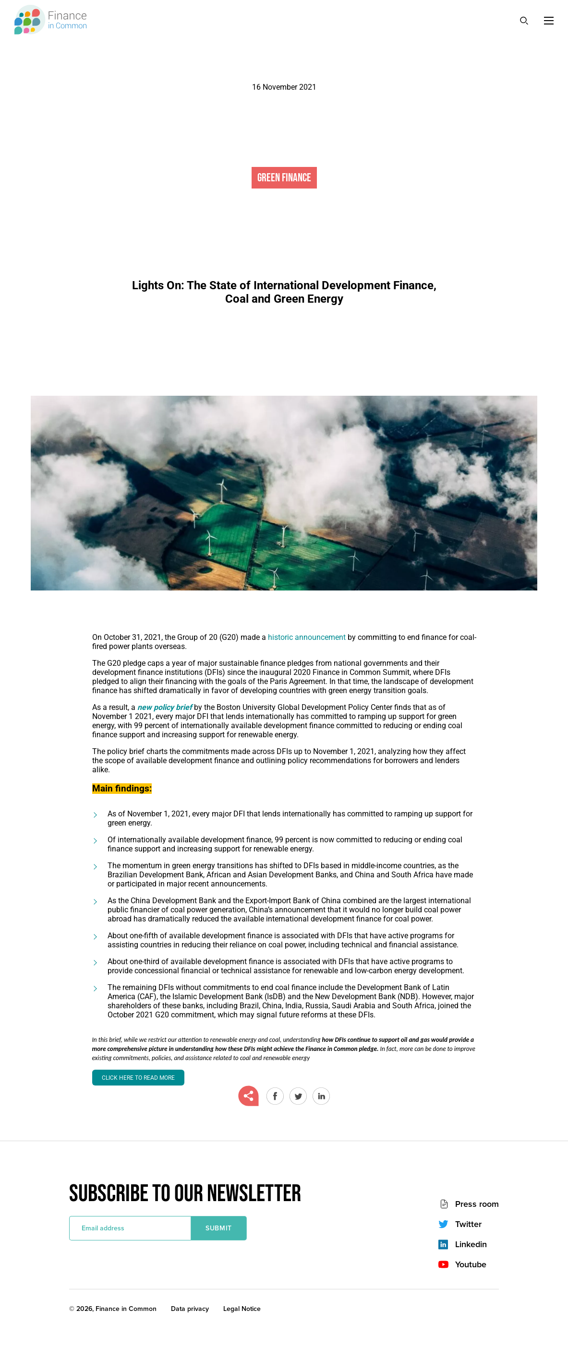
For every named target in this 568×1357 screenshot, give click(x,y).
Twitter (468, 1224)
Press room (477, 1204)
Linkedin (471, 1244)
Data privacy (190, 1309)
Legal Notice (242, 1309)
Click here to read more (138, 1077)
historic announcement (307, 637)
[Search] (524, 20)
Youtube (470, 1264)
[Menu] (549, 20)
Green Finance (284, 178)
